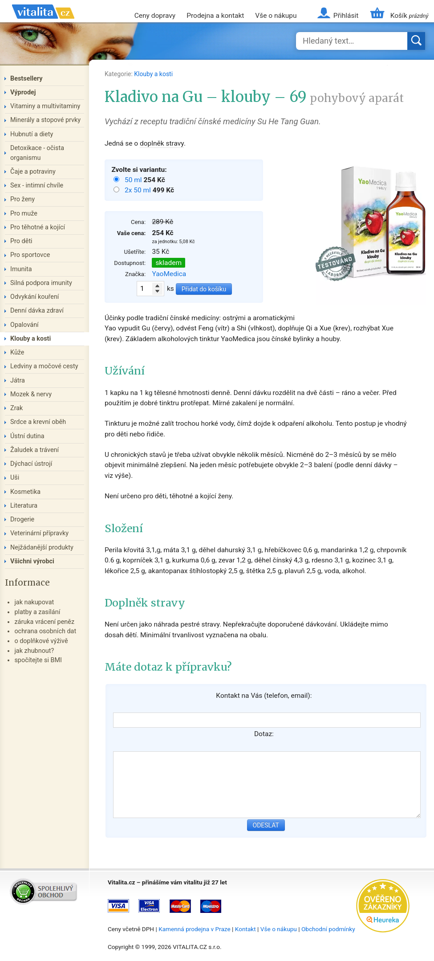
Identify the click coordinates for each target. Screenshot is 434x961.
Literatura (23, 505)
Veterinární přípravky (39, 533)
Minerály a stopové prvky (45, 120)
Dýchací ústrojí (31, 464)
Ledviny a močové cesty (44, 366)
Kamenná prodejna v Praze (194, 928)
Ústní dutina (27, 436)
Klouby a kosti (153, 73)
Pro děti (21, 241)
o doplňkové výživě (41, 641)
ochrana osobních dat (45, 631)
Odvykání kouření (34, 297)
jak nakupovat (34, 602)
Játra (17, 380)
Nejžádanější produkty (41, 547)
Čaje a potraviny (33, 171)
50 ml (134, 180)
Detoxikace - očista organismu (37, 153)
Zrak (16, 408)
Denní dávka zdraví (37, 310)
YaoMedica (169, 274)
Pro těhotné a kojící (37, 227)
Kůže (17, 352)
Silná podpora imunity (41, 283)
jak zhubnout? (34, 651)
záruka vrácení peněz (44, 622)
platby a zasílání (37, 612)
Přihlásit (345, 16)
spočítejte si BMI (38, 660)
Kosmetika (25, 492)
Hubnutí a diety (31, 134)
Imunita (21, 269)
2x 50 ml (139, 190)
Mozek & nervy (31, 394)
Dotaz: (264, 734)
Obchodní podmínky (328, 928)
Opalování (24, 325)
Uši (14, 477)
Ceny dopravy (154, 16)
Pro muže (23, 213)
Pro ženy (22, 199)
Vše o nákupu (275, 16)
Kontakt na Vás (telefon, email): (264, 696)
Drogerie (22, 519)
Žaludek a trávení (34, 450)
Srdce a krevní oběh (38, 422)
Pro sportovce (30, 255)
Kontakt (245, 928)
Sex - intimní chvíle (36, 185)
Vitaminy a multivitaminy (45, 106)
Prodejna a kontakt (215, 16)
